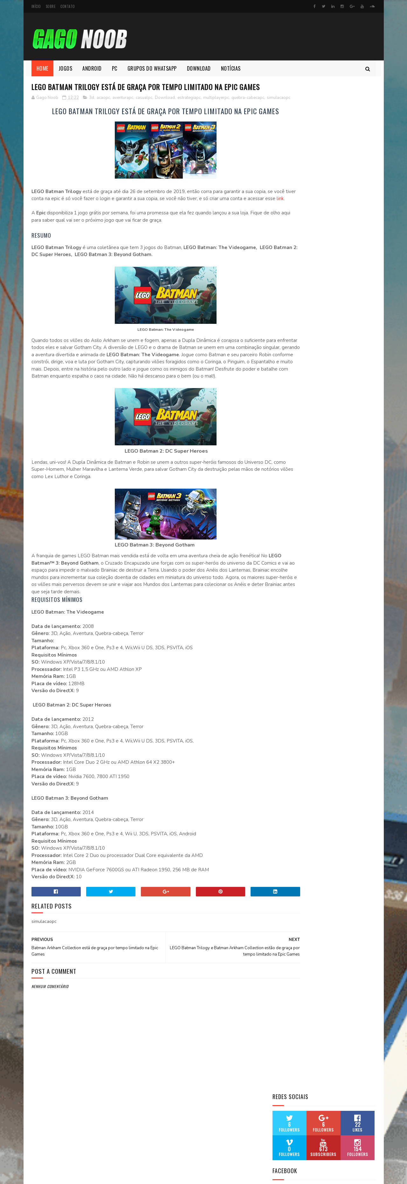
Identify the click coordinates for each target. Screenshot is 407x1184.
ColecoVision (286, 343)
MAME (278, 418)
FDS (276, 373)
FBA (276, 366)
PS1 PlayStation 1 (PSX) (297, 532)
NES (276, 479)
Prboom (280, 517)
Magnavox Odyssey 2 (294, 441)
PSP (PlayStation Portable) (302, 524)
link (102, 224)
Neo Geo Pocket (289, 487)
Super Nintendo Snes (294, 570)
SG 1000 (280, 562)
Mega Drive (284, 434)
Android (92, 68)
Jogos (65, 68)
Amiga (278, 267)
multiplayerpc (216, 110)
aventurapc (123, 110)
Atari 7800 (283, 305)
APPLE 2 (280, 282)
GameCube (283, 381)
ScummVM (282, 540)
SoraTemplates (61, 1176)
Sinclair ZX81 (286, 600)
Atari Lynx (283, 320)
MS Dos (280, 449)
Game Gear (283, 388)
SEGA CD (281, 555)
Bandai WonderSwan (294, 335)
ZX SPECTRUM (286, 608)
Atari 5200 (283, 297)
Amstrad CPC (286, 275)
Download (199, 68)
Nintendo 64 (285, 464)
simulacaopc (63, 116)
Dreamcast (284, 358)
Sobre (51, 6)
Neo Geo (280, 472)
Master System (288, 426)
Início (36, 6)
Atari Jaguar (286, 313)
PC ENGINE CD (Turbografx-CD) (305, 502)
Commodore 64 (288, 350)
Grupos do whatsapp (152, 68)
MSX (276, 456)
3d (91, 110)
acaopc (103, 110)
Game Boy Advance (292, 403)
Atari (277, 290)
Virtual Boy (285, 593)
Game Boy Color (289, 411)
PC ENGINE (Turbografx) (298, 509)
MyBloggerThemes (116, 1176)
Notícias (231, 68)
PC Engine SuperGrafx (296, 578)
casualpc (144, 110)
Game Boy (282, 396)
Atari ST (281, 328)
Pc (114, 68)
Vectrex (281, 585)
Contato (67, 6)
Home (42, 68)
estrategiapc (189, 110)
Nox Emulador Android (297, 494)
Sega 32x (282, 547)
